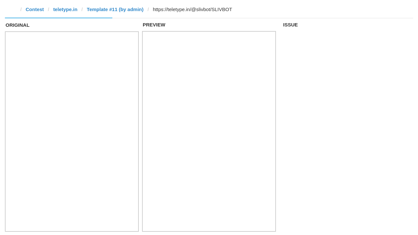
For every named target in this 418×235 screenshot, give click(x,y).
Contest (35, 9)
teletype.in (65, 9)
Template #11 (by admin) (115, 9)
